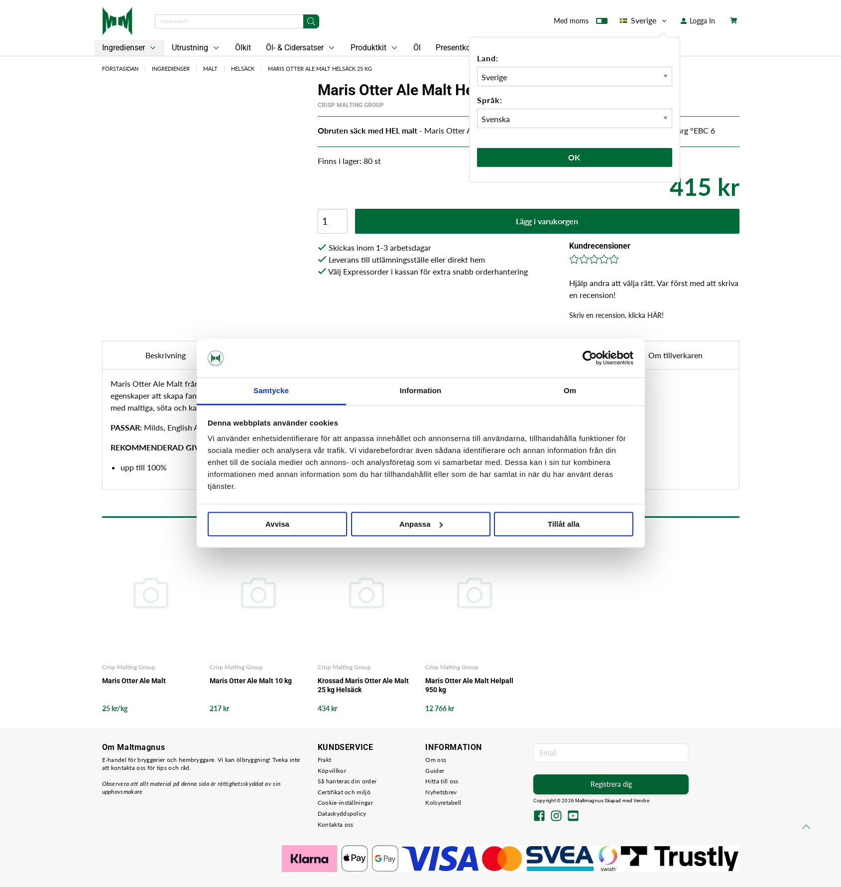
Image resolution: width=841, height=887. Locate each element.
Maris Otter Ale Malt (134, 681)
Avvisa (277, 524)
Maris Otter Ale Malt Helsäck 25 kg (320, 68)
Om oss (435, 759)
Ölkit (243, 47)
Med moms (580, 22)
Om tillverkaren (675, 355)
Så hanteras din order (347, 781)
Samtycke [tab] (271, 390)
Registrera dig (611, 784)
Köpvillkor (332, 770)
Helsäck (242, 68)
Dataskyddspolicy (342, 813)
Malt (210, 68)
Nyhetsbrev (441, 792)
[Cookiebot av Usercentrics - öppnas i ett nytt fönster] (589, 358)
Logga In (698, 20)
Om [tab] (570, 390)
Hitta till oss (441, 781)
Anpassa (421, 524)
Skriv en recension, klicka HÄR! (616, 315)
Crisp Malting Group (351, 105)
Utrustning (196, 48)
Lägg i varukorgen (547, 221)
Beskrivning (165, 355)
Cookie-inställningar (345, 802)
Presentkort (456, 47)
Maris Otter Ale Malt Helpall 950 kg (469, 685)
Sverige (644, 20)
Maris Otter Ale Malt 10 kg (251, 681)
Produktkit (375, 48)
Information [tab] (421, 390)
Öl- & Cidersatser (301, 48)
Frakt (325, 759)
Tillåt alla (564, 524)
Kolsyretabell (443, 802)
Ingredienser (130, 48)
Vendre (641, 800)
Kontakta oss (336, 824)
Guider (434, 770)
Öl (417, 47)
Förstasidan (120, 68)
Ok (574, 157)
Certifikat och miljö (344, 792)
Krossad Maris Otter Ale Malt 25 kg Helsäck (363, 685)
